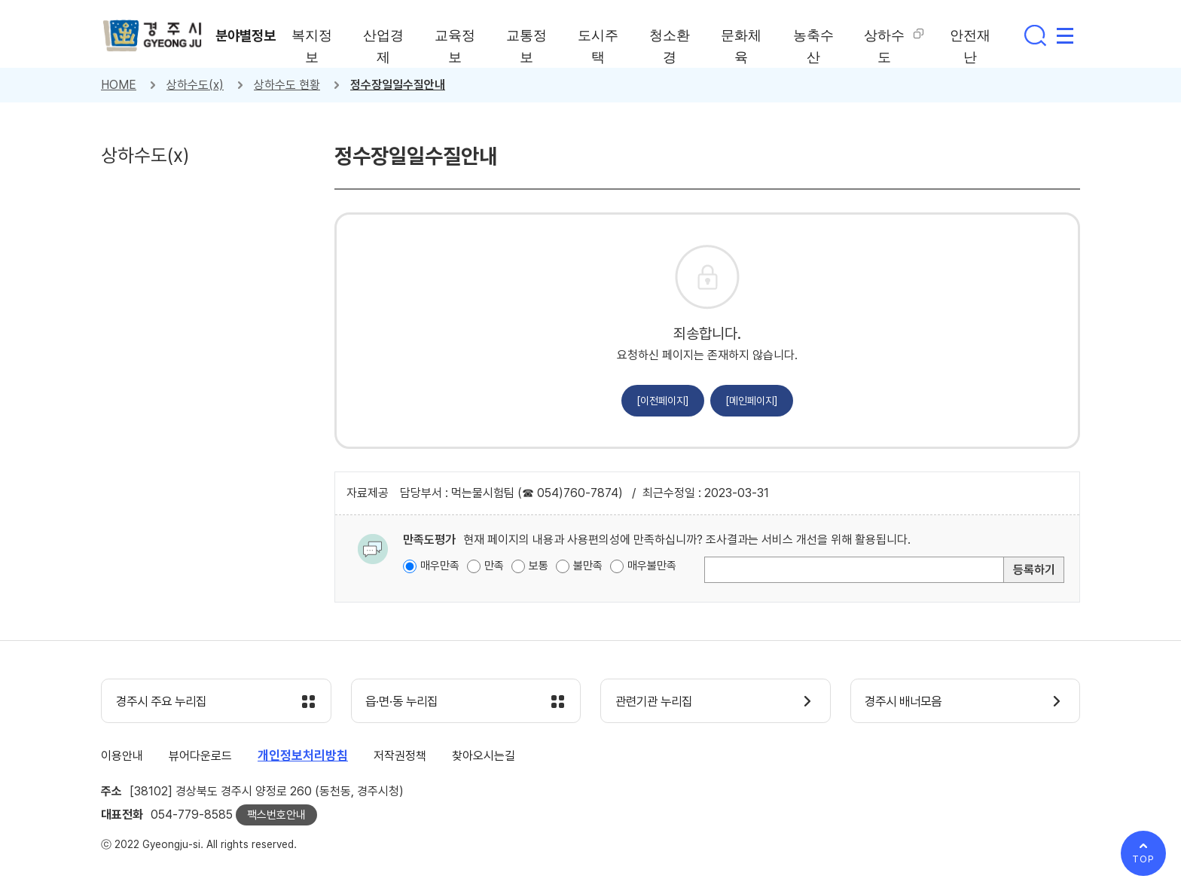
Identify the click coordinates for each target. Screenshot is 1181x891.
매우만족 (439, 565)
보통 (538, 565)
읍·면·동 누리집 (405, 701)
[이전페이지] (662, 401)
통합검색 (1035, 35)
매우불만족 (651, 565)
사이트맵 (1065, 35)
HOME (118, 85)
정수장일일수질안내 (397, 85)
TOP (1143, 859)
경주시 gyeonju (153, 36)
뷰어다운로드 (200, 756)
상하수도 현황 (287, 85)
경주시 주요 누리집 (165, 701)
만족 (494, 565)
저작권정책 (400, 756)
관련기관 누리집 (657, 701)
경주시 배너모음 (907, 701)
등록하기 (1034, 570)
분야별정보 (248, 35)
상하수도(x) (195, 85)
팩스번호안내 (276, 815)
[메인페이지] (751, 401)
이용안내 (122, 756)
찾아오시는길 (483, 756)
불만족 (588, 565)
